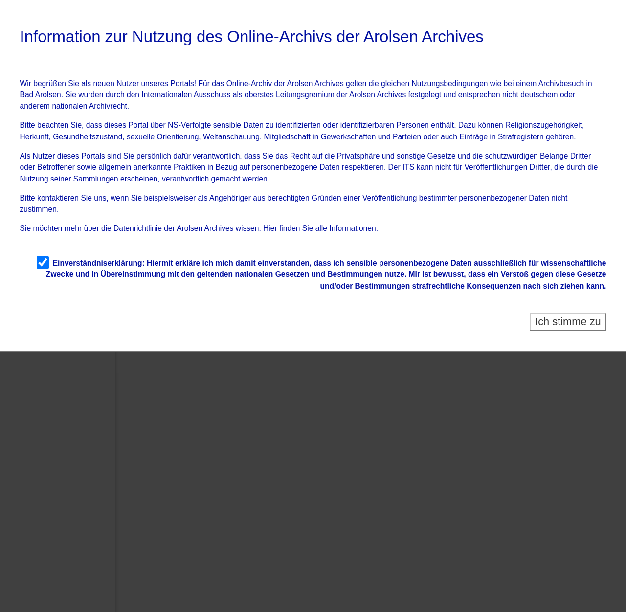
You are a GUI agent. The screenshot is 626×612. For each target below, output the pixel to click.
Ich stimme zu (568, 322)
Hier (270, 228)
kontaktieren (58, 198)
